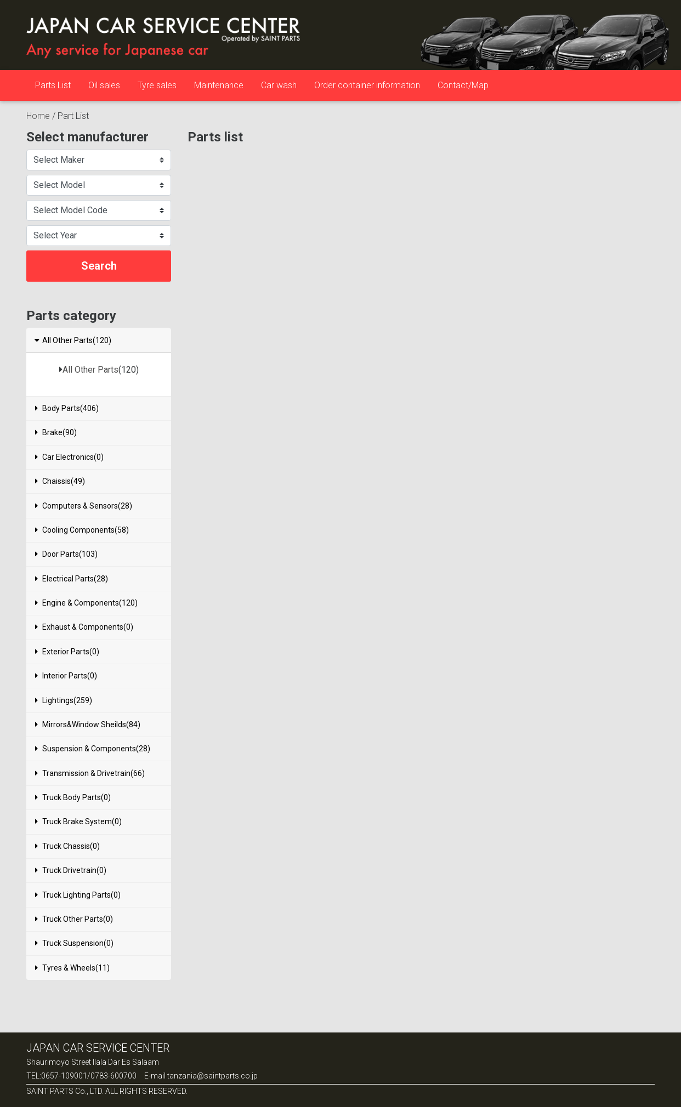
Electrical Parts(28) (71, 578)
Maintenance (218, 85)
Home (38, 116)
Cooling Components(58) (82, 530)
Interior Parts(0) (66, 675)
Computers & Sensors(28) (83, 505)
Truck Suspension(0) (74, 943)
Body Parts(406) (67, 408)
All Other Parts (90, 369)
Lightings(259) (63, 700)
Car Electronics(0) (69, 457)
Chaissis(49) (60, 481)
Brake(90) (56, 432)
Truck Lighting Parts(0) (78, 895)
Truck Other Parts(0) (74, 919)
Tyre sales (157, 85)
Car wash (279, 85)
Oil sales (104, 85)
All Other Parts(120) (72, 340)
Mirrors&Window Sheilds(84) (87, 724)
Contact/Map (463, 85)
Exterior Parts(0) (67, 651)
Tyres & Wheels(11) (72, 967)
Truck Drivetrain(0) (70, 870)
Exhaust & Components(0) (84, 627)
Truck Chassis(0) (67, 846)
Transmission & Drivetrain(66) (90, 773)
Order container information (367, 85)
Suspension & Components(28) (92, 748)
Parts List (53, 85)
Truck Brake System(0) (78, 821)
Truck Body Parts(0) (73, 797)
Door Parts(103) (66, 554)
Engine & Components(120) (86, 602)
